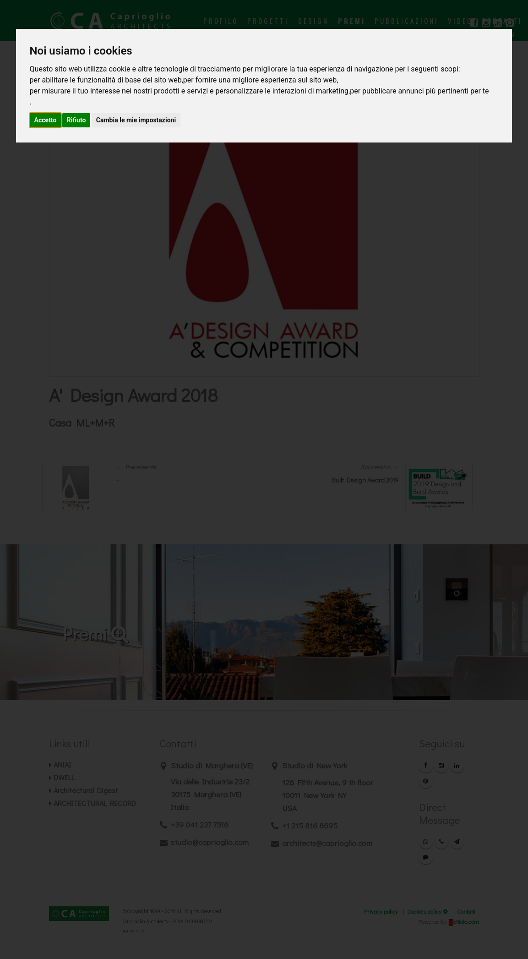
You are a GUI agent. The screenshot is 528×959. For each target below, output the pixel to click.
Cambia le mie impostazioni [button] (136, 120)
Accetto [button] (45, 120)
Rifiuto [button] (76, 120)
